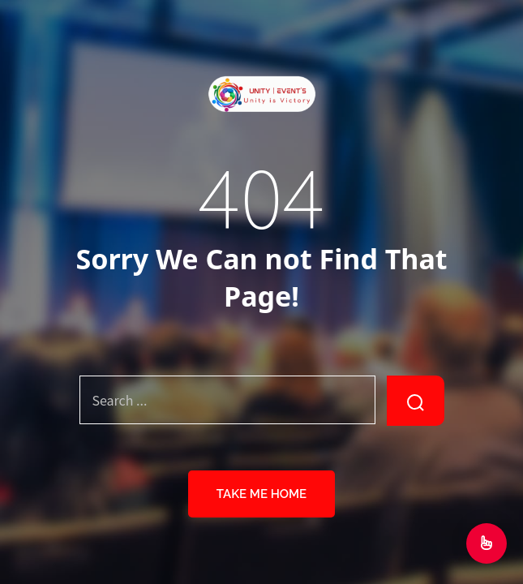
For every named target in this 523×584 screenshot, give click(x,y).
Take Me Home (261, 494)
